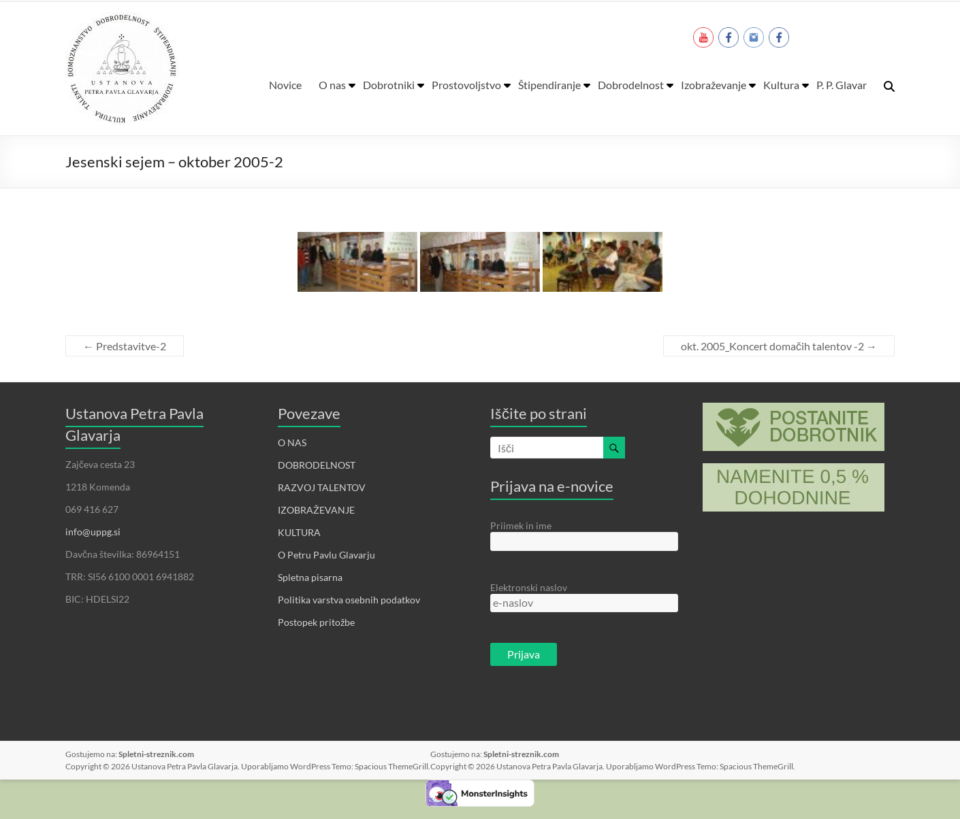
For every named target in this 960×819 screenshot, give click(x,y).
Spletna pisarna (310, 577)
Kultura (781, 84)
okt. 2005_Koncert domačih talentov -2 (779, 345)
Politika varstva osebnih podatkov (349, 599)
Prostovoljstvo (466, 84)
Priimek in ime (520, 525)
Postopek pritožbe (316, 622)
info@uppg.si (93, 531)
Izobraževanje (713, 84)
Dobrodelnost (631, 84)
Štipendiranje (549, 84)
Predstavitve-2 (124, 345)
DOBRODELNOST (316, 465)
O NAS (292, 442)
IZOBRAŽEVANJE (316, 510)
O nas (332, 84)
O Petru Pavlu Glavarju (326, 555)
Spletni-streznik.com (156, 754)
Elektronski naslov (528, 587)
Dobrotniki (389, 84)
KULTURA (299, 532)
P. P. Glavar (841, 84)
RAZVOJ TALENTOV (322, 487)
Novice (285, 84)
